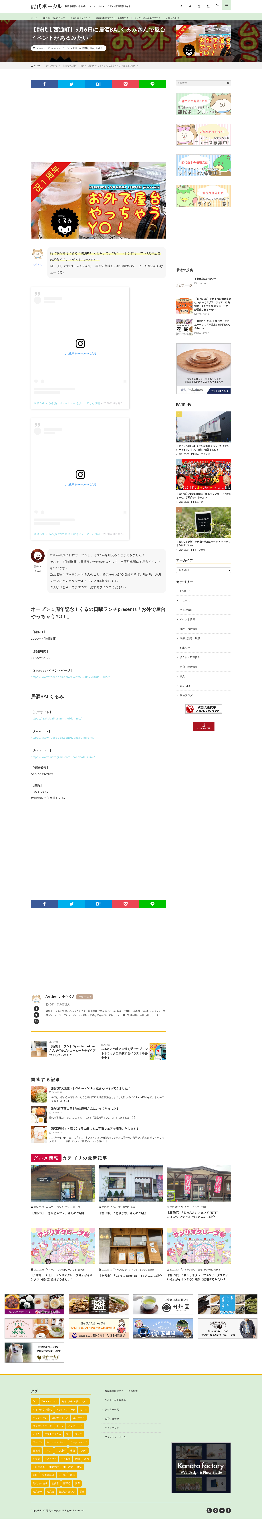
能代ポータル (53, 1521)
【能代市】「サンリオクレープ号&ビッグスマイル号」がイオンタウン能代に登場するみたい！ (199, 1286)
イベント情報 (187, 623)
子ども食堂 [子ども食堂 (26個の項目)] (50, 1470)
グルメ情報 (71, 52)
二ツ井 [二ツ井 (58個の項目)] (48, 1461)
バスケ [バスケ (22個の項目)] (36, 1445)
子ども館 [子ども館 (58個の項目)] (65, 1470)
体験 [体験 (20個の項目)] (72, 1461)
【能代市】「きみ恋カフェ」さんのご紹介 (63, 1217)
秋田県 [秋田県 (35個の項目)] (62, 1486)
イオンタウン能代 (57, 1275)
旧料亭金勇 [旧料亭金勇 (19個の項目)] (39, 1478)
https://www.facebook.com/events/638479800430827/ (70, 680)
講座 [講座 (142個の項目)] (77, 1494)
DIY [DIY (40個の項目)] (35, 1412)
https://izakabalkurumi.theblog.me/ (56, 722)
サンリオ (72, 1275)
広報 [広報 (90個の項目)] (86, 1470)
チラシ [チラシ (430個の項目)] (59, 1437)
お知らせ (185, 594)
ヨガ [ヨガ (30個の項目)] (68, 1445)
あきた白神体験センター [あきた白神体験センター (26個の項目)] (75, 1412)
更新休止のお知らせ (205, 282)
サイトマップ (112, 1439)
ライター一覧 (112, 1420)
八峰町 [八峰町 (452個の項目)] (83, 1461)
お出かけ (185, 651)
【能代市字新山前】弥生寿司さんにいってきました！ (84, 1112)
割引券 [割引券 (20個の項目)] (36, 1470)
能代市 (99, 52)
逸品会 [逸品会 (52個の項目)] (50, 1502)
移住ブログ (186, 699)
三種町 (204, 1211)
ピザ (119, 1211)
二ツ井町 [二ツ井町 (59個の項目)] (61, 1461)
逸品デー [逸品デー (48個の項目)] (37, 1502)
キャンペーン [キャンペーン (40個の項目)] (40, 1429)
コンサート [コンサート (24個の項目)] (79, 1429)
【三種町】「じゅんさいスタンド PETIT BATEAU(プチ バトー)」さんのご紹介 (197, 1219)
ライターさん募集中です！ (163, 18)
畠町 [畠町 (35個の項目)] (35, 1486)
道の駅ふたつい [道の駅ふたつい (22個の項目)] (67, 1502)
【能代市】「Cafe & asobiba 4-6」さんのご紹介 (130, 1283)
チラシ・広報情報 (190, 661)
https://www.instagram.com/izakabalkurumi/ (63, 760)
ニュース (198, 506)
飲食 (133, 1211)
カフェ (52, 1211)
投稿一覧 (83, 1000)
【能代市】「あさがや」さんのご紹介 (127, 1217)
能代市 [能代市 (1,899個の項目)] (55, 1494)
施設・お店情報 (189, 632)
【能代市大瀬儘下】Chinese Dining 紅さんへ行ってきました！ (90, 1092)
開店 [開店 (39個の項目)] (82, 1502)
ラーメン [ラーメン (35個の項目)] (37, 1453)
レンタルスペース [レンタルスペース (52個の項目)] (56, 1453)
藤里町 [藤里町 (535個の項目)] (66, 1494)
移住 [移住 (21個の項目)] (72, 1486)
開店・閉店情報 (202, 458)
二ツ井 (68, 1211)
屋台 (92, 52)
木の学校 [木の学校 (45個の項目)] (54, 1478)
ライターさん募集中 (115, 1411)
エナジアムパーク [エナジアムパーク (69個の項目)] (65, 1420)
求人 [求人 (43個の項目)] (79, 1478)
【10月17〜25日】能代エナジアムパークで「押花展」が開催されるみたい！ (212, 329)
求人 (182, 680)
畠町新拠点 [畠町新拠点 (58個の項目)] (48, 1486)
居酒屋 (85, 52)
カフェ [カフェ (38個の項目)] (83, 1420)
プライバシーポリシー (116, 1448)
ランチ (60, 1211)
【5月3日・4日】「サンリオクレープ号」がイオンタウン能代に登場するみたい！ (62, 1283)
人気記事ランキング (86, 18)
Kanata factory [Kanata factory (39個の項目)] (49, 1412)
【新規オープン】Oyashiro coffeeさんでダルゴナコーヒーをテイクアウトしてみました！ (72, 1053)
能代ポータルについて (57, 18)
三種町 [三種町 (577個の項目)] (36, 1461)
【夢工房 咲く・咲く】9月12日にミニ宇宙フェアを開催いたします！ (94, 1132)
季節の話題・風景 (190, 642)
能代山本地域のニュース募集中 (121, 1402)
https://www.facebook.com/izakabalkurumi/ (62, 741)
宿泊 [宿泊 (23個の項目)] (77, 1470)
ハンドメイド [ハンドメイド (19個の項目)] (75, 1437)
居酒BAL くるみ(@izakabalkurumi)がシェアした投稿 (67, 407)
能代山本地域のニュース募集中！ (123, 18)
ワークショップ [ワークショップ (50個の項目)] (78, 1453)
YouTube (185, 689)
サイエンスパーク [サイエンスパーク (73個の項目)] (42, 1437)
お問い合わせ (191, 18)
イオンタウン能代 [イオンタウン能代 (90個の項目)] (42, 1420)
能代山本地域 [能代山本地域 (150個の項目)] (40, 1494)
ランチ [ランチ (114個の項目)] (78, 1445)
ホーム (35, 18)
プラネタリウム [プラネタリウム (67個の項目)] (53, 1445)
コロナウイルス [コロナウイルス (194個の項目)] (60, 1429)
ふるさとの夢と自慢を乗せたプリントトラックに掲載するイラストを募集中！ (124, 1055)
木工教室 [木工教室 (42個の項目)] (68, 1478)
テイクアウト (131, 1275)
